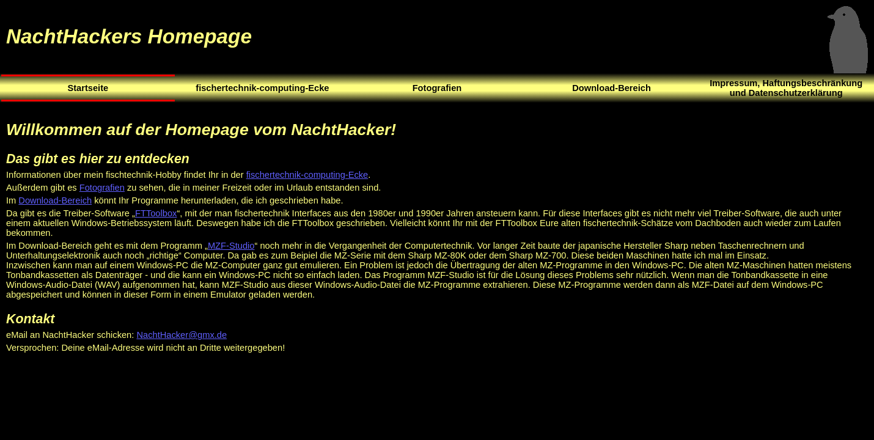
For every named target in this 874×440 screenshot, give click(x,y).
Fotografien (102, 188)
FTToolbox (156, 213)
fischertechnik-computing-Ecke (307, 175)
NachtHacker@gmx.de (181, 335)
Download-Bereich (55, 200)
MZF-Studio (231, 246)
